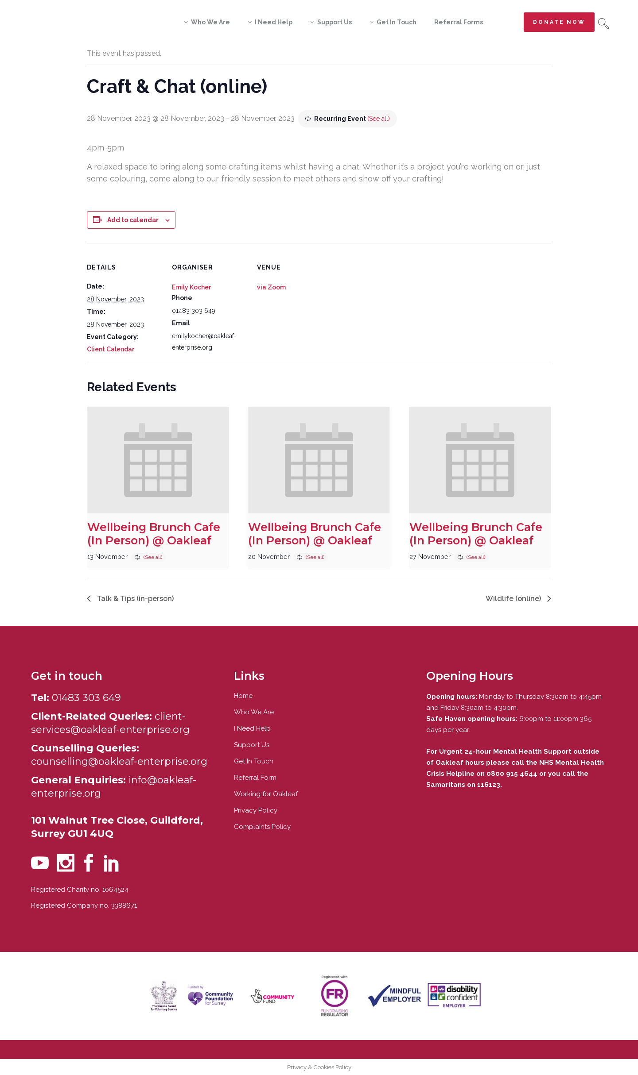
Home (243, 696)
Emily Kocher (191, 287)
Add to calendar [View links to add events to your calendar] (133, 219)
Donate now (559, 22)
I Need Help (252, 728)
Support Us (251, 745)
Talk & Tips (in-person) (134, 598)
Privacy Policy (255, 810)
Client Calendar (110, 349)
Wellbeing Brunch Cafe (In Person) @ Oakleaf (153, 533)
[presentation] (158, 460)
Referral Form (255, 778)
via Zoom (271, 287)
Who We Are (254, 712)
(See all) (378, 118)
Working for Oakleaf (266, 794)
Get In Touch (253, 761)
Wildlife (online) (514, 598)
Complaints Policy (262, 827)
